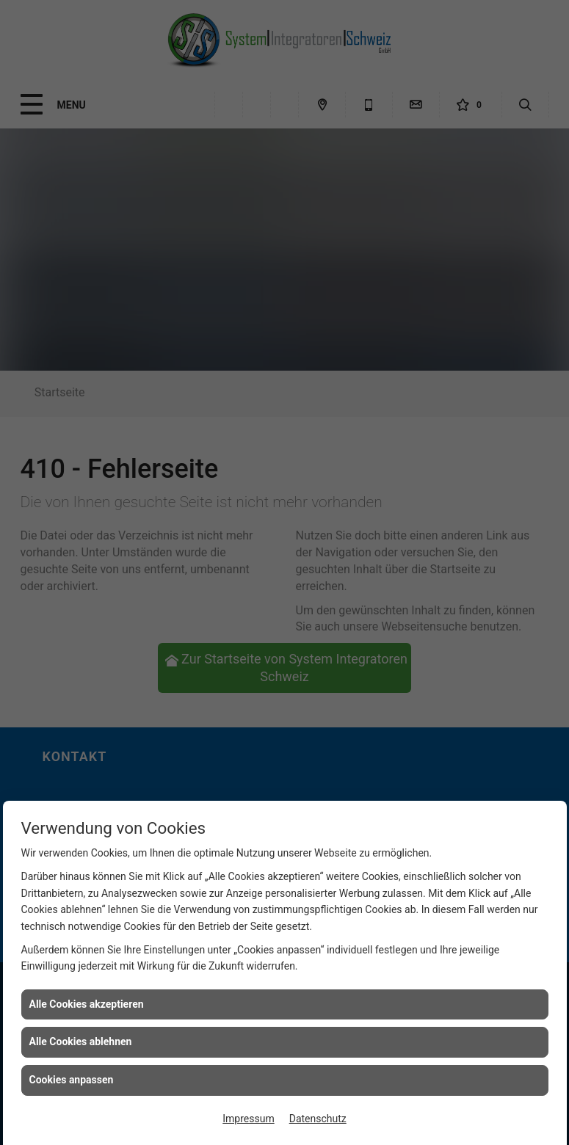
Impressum (248, 1118)
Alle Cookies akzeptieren (86, 1004)
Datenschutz (318, 1118)
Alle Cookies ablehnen (80, 1041)
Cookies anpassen (71, 1080)
